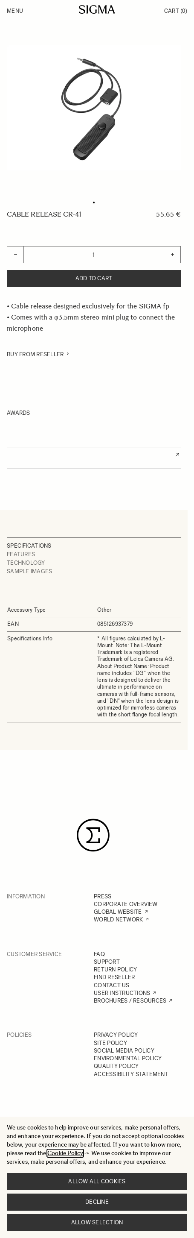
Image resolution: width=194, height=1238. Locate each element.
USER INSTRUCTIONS (122, 993)
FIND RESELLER (114, 977)
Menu (15, 11)
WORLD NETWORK (118, 919)
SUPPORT (107, 962)
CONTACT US (112, 985)
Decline (97, 1202)
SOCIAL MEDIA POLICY (124, 1050)
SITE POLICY (110, 1043)
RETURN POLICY (115, 969)
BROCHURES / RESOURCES (130, 1000)
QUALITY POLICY (116, 1066)
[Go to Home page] (97, 9)
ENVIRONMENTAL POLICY (128, 1058)
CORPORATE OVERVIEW (126, 904)
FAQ (99, 954)
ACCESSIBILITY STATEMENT (131, 1074)
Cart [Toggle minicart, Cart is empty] (175, 11)
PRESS (102, 896)
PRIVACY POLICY (116, 1035)
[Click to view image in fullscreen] (94, 108)
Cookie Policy (65, 1153)
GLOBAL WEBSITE (118, 912)
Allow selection (97, 1222)
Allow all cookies (96, 1181)
